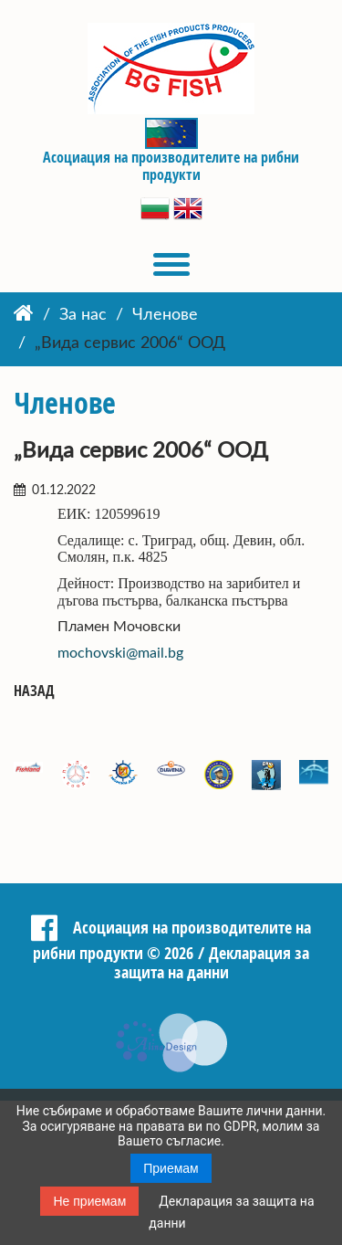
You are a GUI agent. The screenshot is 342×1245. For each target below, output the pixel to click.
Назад (34, 691)
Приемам (171, 1168)
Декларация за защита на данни (212, 962)
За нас (83, 315)
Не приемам (89, 1201)
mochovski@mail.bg (120, 653)
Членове (165, 315)
